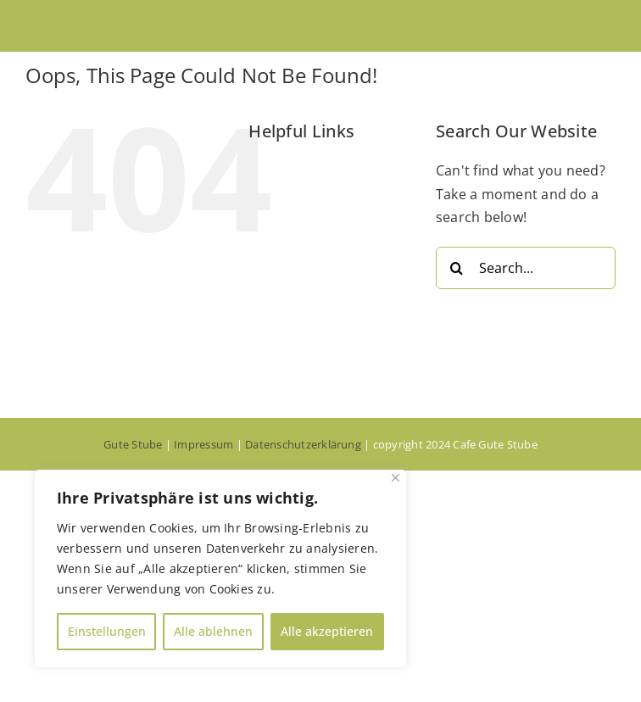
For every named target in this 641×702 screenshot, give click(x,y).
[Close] (395, 478)
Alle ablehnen (213, 631)
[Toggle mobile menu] (607, 26)
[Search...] (526, 268)
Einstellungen (107, 631)
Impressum (203, 444)
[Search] (457, 268)
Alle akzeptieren (327, 631)
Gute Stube (132, 444)
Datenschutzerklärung (303, 444)
